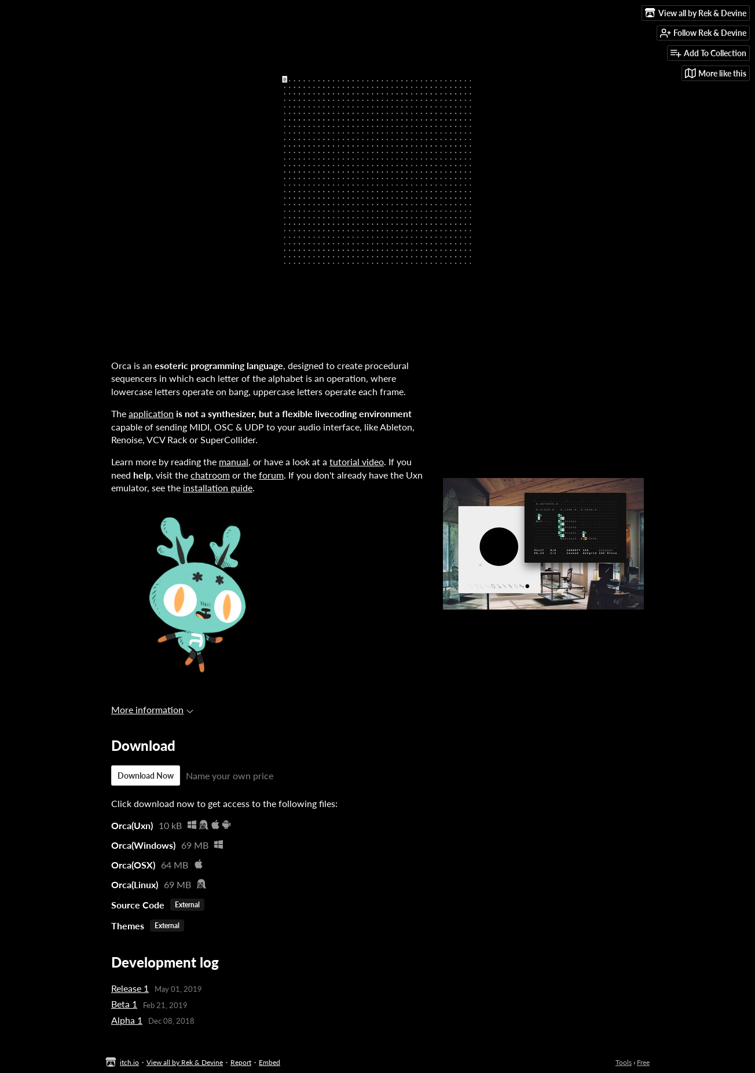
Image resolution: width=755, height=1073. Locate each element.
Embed (269, 1062)
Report (240, 1062)
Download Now (146, 775)
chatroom (210, 474)
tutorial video (356, 461)
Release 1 (130, 988)
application (151, 413)
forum (271, 474)
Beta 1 (124, 1003)
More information (152, 709)
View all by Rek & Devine (184, 1062)
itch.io (129, 1062)
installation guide (217, 487)
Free (643, 1062)
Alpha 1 (126, 1019)
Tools (623, 1062)
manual (233, 461)
